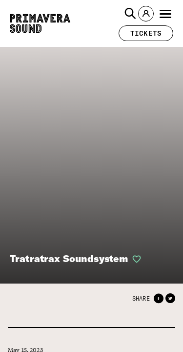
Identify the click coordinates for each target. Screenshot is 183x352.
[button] (130, 14)
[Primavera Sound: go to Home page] (40, 23)
